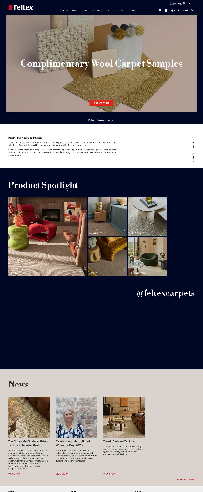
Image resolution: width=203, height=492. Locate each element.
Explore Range (101, 103)
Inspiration (79, 10)
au (191, 3)
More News (185, 479)
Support (119, 10)
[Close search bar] (192, 10)
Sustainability (100, 10)
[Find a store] (160, 10)
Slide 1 (101, 109)
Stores (132, 10)
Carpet (64, 10)
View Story (16, 474)
